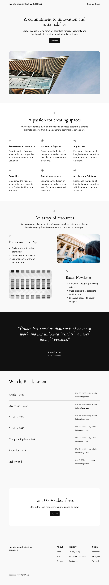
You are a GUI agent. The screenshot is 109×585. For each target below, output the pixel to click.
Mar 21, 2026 (80, 427)
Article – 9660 (16, 394)
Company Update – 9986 (22, 439)
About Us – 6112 (18, 450)
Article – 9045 (16, 428)
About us (54, 40)
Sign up (55, 513)
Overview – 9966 (18, 406)
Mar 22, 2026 (80, 393)
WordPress (25, 575)
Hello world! (15, 461)
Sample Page (93, 4)
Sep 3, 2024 (80, 460)
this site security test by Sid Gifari (25, 4)
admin (94, 393)
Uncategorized (83, 397)
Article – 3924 (16, 417)
